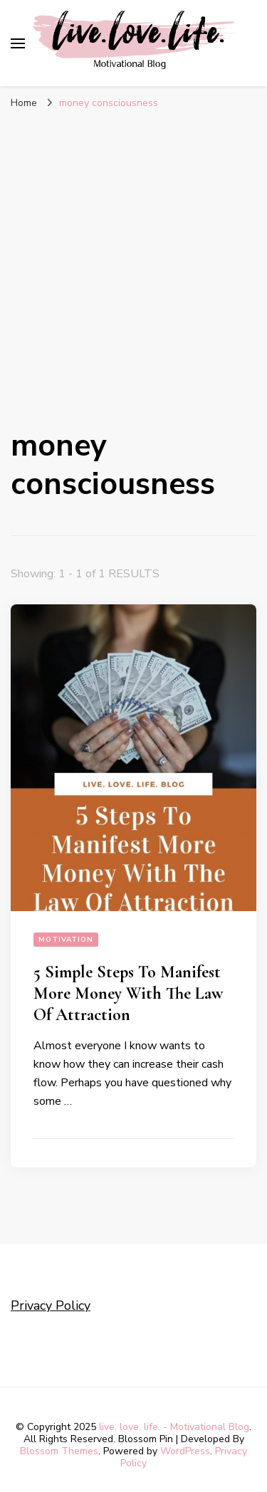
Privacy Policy (50, 1305)
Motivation (65, 940)
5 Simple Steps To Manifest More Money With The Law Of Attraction (128, 993)
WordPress (185, 1451)
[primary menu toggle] (18, 43)
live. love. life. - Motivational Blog (174, 1427)
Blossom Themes (59, 1451)
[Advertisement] (133, 258)
